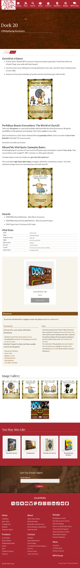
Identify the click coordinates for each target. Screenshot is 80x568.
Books (4, 546)
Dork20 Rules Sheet (16, 337)
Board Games (6, 540)
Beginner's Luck (9, 356)
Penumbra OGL (67, 346)
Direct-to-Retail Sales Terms (62, 526)
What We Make (32, 521)
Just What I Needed (10, 363)
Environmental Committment (36, 527)
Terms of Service (32, 554)
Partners (5, 554)
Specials (4, 527)
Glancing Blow (9, 360)
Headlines (5, 519)
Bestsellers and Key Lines (35, 524)
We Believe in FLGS (59, 518)
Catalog (7, 52)
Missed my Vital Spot (11, 351)
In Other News (57, 548)
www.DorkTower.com (67, 332)
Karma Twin (8, 353)
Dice (3, 548)
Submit (40, 486)
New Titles (5, 521)
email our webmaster (50, 319)
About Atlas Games (33, 519)
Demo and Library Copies (61, 532)
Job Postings (31, 543)
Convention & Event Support (36, 546)
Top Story (56, 545)
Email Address (25, 477)
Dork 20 (13, 52)
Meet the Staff (32, 529)
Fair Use (30, 548)
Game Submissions (33, 540)
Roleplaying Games (8, 543)
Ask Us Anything (58, 524)
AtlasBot (30, 538)
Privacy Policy (32, 551)
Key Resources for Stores (61, 521)
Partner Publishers (59, 537)
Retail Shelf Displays (59, 534)
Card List (29, 337)
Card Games (6, 538)
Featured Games (7, 529)
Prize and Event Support (61, 529)
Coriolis (56, 348)
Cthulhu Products (8, 551)
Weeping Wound (9, 358)
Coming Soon (6, 524)
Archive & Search (58, 551)
